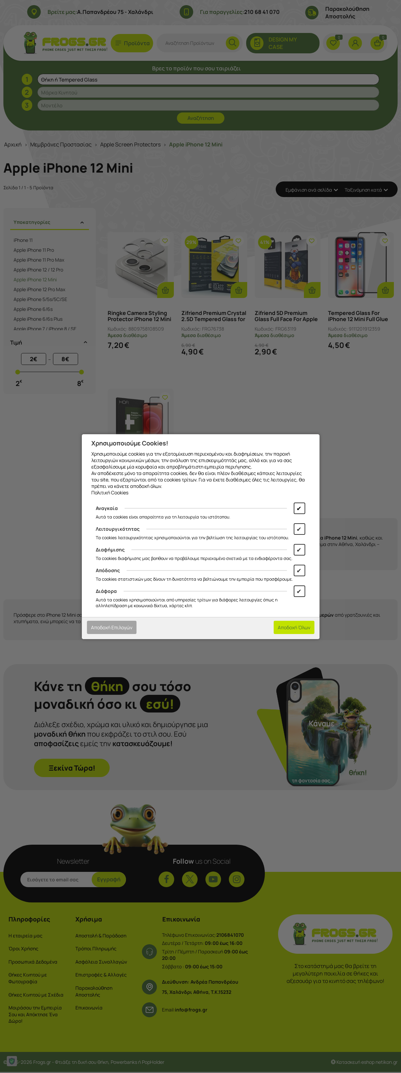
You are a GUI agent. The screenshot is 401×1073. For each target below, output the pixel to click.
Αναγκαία (107, 508)
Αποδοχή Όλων (294, 627)
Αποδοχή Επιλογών (111, 627)
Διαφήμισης (110, 549)
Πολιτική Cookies (109, 492)
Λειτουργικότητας (118, 529)
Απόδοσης (108, 570)
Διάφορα (106, 591)
